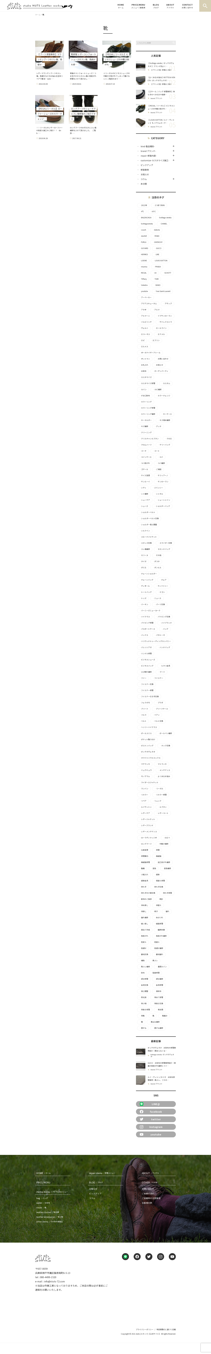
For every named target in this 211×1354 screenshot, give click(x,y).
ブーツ (161, 672)
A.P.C (153, 211)
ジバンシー (157, 488)
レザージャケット (147, 819)
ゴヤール (143, 469)
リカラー (143, 795)
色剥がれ (143, 936)
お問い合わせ (162, 359)
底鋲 (157, 874)
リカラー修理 (160, 795)
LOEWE (143, 260)
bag (42, 1198)
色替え (156, 942)
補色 (142, 960)
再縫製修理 (144, 862)
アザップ (167, 303)
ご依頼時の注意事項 (151, 1198)
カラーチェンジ (163, 396)
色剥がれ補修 (160, 936)
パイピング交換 (163, 617)
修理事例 (145, 169)
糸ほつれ (158, 917)
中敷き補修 (163, 844)
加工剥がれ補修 (163, 862)
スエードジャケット (148, 537)
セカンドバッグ (163, 549)
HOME (121, 6)
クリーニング (145, 432)
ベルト (142, 721)
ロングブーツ (145, 844)
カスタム (165, 383)
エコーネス (144, 334)
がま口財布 (144, 396)
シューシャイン (163, 500)
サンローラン (162, 482)
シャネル (158, 494)
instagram (151, 1127)
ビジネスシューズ (147, 660)
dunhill (143, 236)
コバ (160, 457)
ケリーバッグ (164, 445)
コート (156, 451)
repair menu (102, 1173)
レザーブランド (146, 825)
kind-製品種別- (148, 146)
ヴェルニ (143, 328)
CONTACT (187, 6)
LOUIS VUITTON (160, 260)
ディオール (144, 586)
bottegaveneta (146, 224)
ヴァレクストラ (165, 322)
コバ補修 (160, 463)
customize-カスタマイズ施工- (155, 160)
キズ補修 (143, 426)
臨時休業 (160, 930)
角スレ (154, 960)
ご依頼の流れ (148, 1193)
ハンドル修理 (145, 653)
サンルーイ (144, 482)
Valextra (143, 285)
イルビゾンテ (145, 322)
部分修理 (143, 979)
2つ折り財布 (159, 205)
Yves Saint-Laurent (162, 291)
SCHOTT (167, 273)
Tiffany (143, 279)
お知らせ (145, 174)
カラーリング (145, 402)
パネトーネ (159, 635)
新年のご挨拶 (145, 899)
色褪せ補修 (158, 948)
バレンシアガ (145, 647)
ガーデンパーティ (160, 371)
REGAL (143, 273)
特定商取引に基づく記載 (166, 1329)
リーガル (158, 789)
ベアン (156, 715)
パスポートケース (147, 629)
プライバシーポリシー (144, 1329)
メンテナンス (164, 770)
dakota (156, 230)
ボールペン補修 (165, 733)
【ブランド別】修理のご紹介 (161, 70)
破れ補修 (143, 917)
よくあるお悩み (163, 776)
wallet (43, 1202)
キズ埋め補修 (164, 420)
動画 (142, 868)
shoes (41, 1207)
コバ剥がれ (144, 463)
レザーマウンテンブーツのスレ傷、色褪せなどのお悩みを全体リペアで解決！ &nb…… (49, 76)
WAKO (157, 285)
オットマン (144, 359)
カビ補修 (157, 389)
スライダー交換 (165, 543)
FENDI (156, 236)
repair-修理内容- (149, 155)
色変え (142, 942)
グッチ (157, 426)
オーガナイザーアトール (149, 353)
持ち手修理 (166, 893)
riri (154, 273)
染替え (157, 905)
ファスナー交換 (146, 684)
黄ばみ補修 (154, 1022)
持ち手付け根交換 (147, 893)
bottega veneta (164, 218)
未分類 (144, 183)
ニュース (157, 598)
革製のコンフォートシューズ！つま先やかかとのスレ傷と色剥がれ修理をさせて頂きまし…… (83, 76)
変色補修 (166, 868)
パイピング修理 (146, 623)
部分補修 (158, 979)
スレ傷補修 (144, 549)
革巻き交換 (158, 1003)
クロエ (168, 439)
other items (50, 1221)
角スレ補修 (144, 967)
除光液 (142, 997)
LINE (156, 254)
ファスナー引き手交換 (149, 696)
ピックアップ (147, 165)
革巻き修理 (144, 1010)
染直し (142, 911)
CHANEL (163, 224)
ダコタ (156, 561)
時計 (160, 899)
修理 (157, 850)
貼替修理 (155, 973)
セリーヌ (143, 555)
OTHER (150, 1182)
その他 (157, 555)
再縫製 (157, 856)
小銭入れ (143, 874)
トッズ (142, 598)
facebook (151, 1111)
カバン (143, 389)
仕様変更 (143, 850)
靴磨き (163, 1016)
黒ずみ (142, 1028)
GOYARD (143, 248)
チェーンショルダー (148, 574)
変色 (153, 868)
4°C (141, 211)
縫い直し (143, 924)
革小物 (142, 1003)
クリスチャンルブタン (149, 439)
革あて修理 (158, 997)
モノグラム (144, 776)
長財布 (157, 991)
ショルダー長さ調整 (148, 525)
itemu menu (52, 1191)
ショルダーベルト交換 (149, 518)
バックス (143, 635)
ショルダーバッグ (162, 506)
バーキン (143, 604)
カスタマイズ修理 (147, 383)
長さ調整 (143, 991)
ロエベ (166, 838)
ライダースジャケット (148, 782)
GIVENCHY (157, 242)
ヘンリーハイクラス (148, 727)
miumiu (143, 267)
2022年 (143, 205)
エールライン (160, 328)
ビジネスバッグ (146, 666)
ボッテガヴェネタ (147, 752)
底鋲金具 (143, 881)
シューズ (143, 506)
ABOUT (170, 6)
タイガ (142, 561)
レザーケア (144, 813)
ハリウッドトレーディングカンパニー (155, 641)
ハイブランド (166, 623)
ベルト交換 (158, 721)
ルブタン (162, 807)
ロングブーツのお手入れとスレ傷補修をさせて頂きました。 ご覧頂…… (83, 130)
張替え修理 (159, 881)
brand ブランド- (156, 98)
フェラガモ (144, 703)
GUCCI (157, 248)
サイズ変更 (144, 475)
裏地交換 (143, 954)
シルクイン (144, 531)
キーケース (166, 414)
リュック (157, 801)
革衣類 (159, 1010)
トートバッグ (145, 592)
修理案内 (143, 856)
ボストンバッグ (146, 746)
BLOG (156, 6)
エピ (142, 340)
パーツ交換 (159, 604)
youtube (143, 291)
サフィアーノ (162, 475)
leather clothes (48, 1212)
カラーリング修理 (147, 408)
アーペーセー (145, 297)
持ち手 (142, 887)
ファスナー (158, 678)
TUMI (156, 279)
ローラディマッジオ (148, 838)
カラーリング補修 (147, 414)
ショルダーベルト (147, 512)
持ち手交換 (158, 887)
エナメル (160, 334)
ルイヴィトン (145, 807)
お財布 (142, 371)
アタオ (142, 310)
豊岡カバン (161, 967)
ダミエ (142, 567)
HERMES (143, 254)
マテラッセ (144, 764)
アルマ (156, 310)
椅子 (155, 911)
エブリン (155, 340)
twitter (150, 1119)
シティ (142, 488)
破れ (166, 911)
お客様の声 (147, 1202)
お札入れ (143, 365)
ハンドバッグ (164, 647)
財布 (142, 973)
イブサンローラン (164, 316)
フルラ (142, 715)
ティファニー (162, 586)
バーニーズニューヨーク (149, 610)
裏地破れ (158, 954)
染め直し (143, 905)
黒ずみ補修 (158, 1028)
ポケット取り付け (147, 739)
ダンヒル (157, 567)
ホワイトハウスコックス (149, 758)
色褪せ (142, 948)
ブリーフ (143, 709)
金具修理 (158, 985)
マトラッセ (161, 764)
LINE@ (150, 1104)
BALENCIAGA (145, 218)
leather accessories (50, 1216)
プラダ (159, 703)
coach (142, 230)
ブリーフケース (161, 709)
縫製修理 (158, 924)
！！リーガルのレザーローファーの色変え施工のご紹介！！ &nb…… (49, 130)
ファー (142, 678)
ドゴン (161, 592)
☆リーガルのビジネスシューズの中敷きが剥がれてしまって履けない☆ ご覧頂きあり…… (116, 76)
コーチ (142, 451)
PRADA (157, 267)
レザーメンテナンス (148, 831)
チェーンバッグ (146, 580)
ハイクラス (144, 617)
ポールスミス (145, 733)
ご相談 (157, 469)
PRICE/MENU (138, 6)
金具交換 (143, 985)
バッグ (164, 629)
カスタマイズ (145, 377)
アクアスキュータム (148, 303)
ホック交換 (165, 746)
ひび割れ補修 (145, 672)
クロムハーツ (145, 445)
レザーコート (162, 813)
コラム (144, 179)
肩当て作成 (144, 930)
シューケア (144, 500)
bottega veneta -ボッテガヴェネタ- (162, 1055)
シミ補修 (143, 494)
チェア (162, 580)
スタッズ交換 (145, 543)
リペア (142, 801)
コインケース (145, 457)
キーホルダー (145, 420)
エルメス (143, 346)
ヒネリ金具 (165, 666)
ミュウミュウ (145, 770)
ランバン (143, 789)
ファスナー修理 (146, 690)
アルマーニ (144, 316)
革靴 (142, 1016)
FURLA (142, 242)
